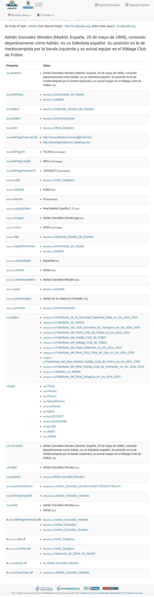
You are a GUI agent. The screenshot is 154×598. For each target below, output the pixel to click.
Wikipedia (48, 593)
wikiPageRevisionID (21, 170)
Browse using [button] (19, 15)
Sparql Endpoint (137, 5)
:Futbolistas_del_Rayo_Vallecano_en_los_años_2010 (82, 347)
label (11, 467)
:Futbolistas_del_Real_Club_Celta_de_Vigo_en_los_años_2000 (88, 352)
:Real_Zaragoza (58, 127)
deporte (15, 189)
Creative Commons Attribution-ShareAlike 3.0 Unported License (111, 593)
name (12, 505)
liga (12, 236)
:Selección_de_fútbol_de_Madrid (69, 553)
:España (54, 289)
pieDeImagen (18, 298)
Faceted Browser (107, 5)
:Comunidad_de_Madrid (63, 94)
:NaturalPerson (54, 401)
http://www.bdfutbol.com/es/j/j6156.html (67, 137)
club (13, 180)
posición (15, 308)
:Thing (48, 386)
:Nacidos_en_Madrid (62, 371)
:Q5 (49, 426)
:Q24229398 (55, 421)
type (10, 386)
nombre (15, 270)
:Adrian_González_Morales (65, 529)
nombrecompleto (20, 279)
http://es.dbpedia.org (77, 26)
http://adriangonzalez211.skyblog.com (66, 142)
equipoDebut (18, 208)
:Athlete (49, 436)
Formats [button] (45, 15)
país (13, 289)
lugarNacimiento (20, 246)
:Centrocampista (59, 118)
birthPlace (14, 94)
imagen (15, 218)
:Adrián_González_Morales (66, 495)
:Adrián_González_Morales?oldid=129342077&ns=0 (82, 486)
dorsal (14, 199)
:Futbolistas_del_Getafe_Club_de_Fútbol (74, 337)
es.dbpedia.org (126, 26)
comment (14, 445)
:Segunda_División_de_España (68, 109)
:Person (50, 391)
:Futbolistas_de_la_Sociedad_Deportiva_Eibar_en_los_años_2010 (90, 317)
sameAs (13, 476)
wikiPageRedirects (23, 519)
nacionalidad (18, 260)
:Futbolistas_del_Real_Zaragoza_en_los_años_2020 (82, 376)
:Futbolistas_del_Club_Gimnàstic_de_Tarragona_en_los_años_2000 (91, 327)
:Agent (48, 411)
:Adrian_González (60, 524)
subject (12, 317)
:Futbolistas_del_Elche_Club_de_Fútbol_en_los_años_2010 (86, 332)
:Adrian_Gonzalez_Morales (65, 519)
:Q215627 (53, 416)
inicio (13, 227)
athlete (32, 26)
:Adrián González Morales (63, 476)
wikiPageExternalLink (21, 137)
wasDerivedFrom (19, 486)
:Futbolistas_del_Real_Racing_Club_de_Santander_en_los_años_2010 (93, 366)
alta (15, 539)
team (11, 127)
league (12, 109)
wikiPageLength (18, 161)
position (13, 118)
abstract (13, 73)
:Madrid (53, 99)
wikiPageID (15, 151)
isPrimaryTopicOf (19, 495)
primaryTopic (19, 572)
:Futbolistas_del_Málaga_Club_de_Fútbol (75, 342)
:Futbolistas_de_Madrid (63, 322)
